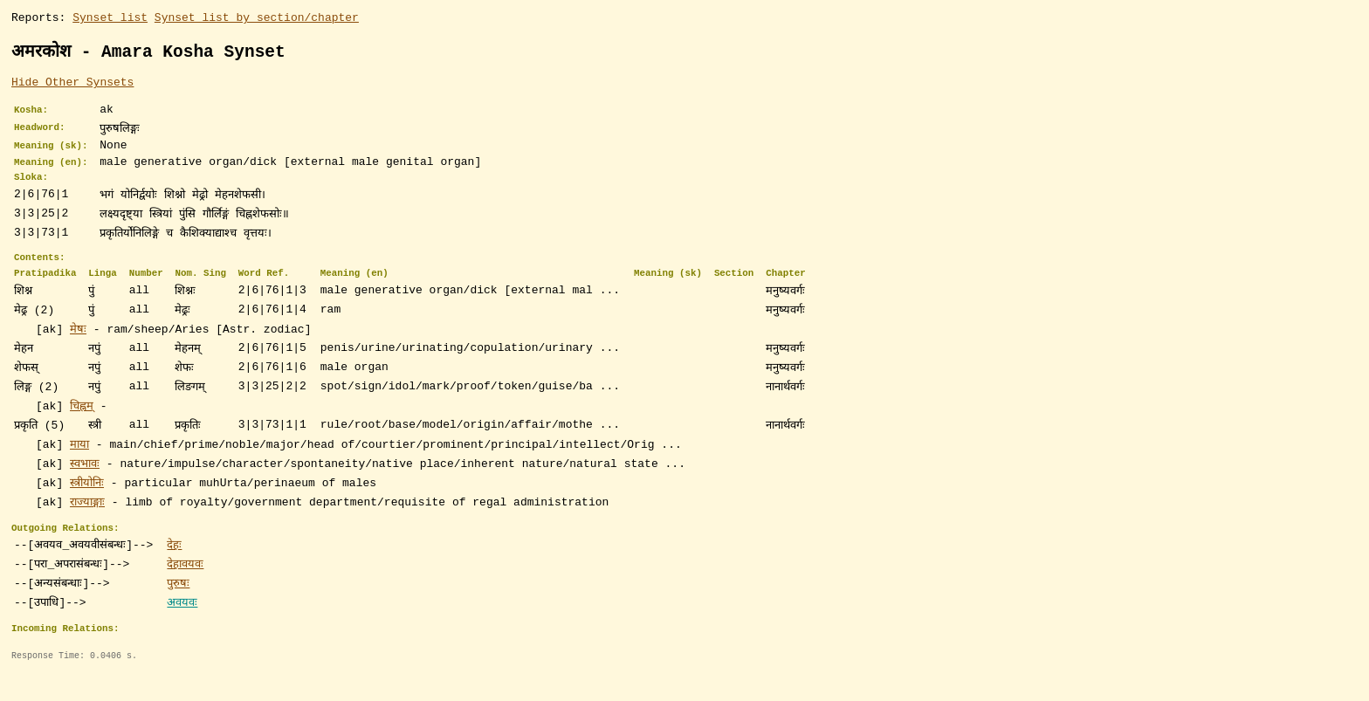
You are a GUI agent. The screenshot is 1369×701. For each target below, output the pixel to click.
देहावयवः (185, 586)
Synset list (110, 19)
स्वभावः (85, 483)
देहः (174, 567)
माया (79, 464)
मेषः (78, 349)
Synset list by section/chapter (257, 19)
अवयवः (182, 625)
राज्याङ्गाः (87, 522)
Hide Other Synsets (72, 86)
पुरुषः (178, 606)
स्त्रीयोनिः (87, 503)
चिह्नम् (81, 426)
